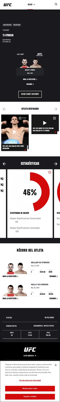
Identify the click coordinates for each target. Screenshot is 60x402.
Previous (4, 109)
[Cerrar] (56, 365)
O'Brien (45, 263)
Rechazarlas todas (30, 389)
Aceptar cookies (30, 397)
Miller (34, 263)
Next (55, 109)
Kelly (34, 285)
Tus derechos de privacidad (30, 380)
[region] (30, 381)
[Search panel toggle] (56, 4)
